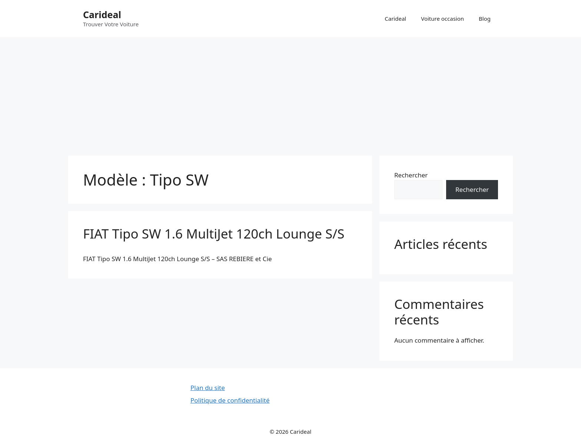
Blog (485, 18)
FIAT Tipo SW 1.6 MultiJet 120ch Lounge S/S (213, 233)
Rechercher (411, 175)
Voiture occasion (442, 18)
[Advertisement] (290, 92)
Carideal (102, 14)
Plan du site (207, 387)
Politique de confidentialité (230, 400)
